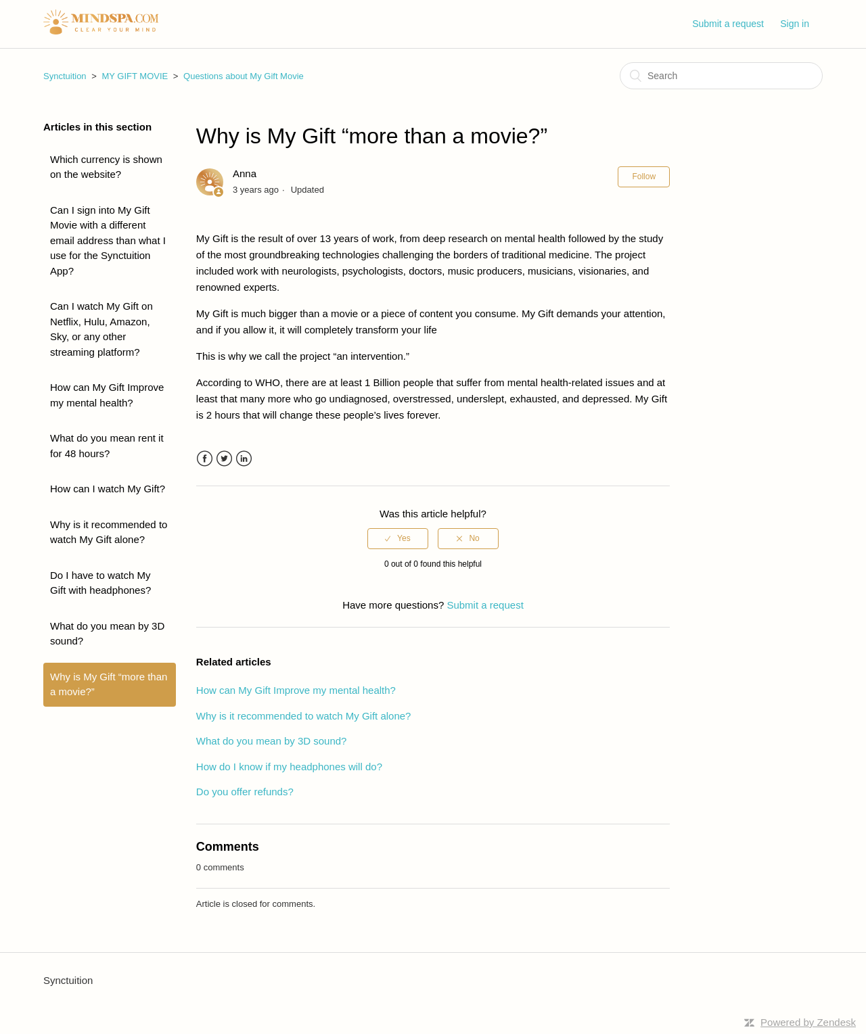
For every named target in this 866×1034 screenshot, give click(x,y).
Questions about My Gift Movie (243, 76)
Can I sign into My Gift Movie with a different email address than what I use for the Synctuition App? (108, 240)
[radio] (397, 538)
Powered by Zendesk (808, 1022)
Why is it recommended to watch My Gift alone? (108, 532)
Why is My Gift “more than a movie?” (108, 684)
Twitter (224, 458)
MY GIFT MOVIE (134, 76)
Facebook (204, 458)
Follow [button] (644, 176)
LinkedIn (243, 458)
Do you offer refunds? (245, 791)
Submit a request (728, 23)
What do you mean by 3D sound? (107, 633)
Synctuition (65, 76)
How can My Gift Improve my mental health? (107, 394)
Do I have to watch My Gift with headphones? (100, 582)
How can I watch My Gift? (107, 488)
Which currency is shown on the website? (106, 167)
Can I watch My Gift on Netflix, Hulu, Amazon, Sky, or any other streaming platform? (101, 329)
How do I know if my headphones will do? (289, 766)
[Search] (721, 75)
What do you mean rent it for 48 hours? (107, 445)
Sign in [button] (794, 23)
